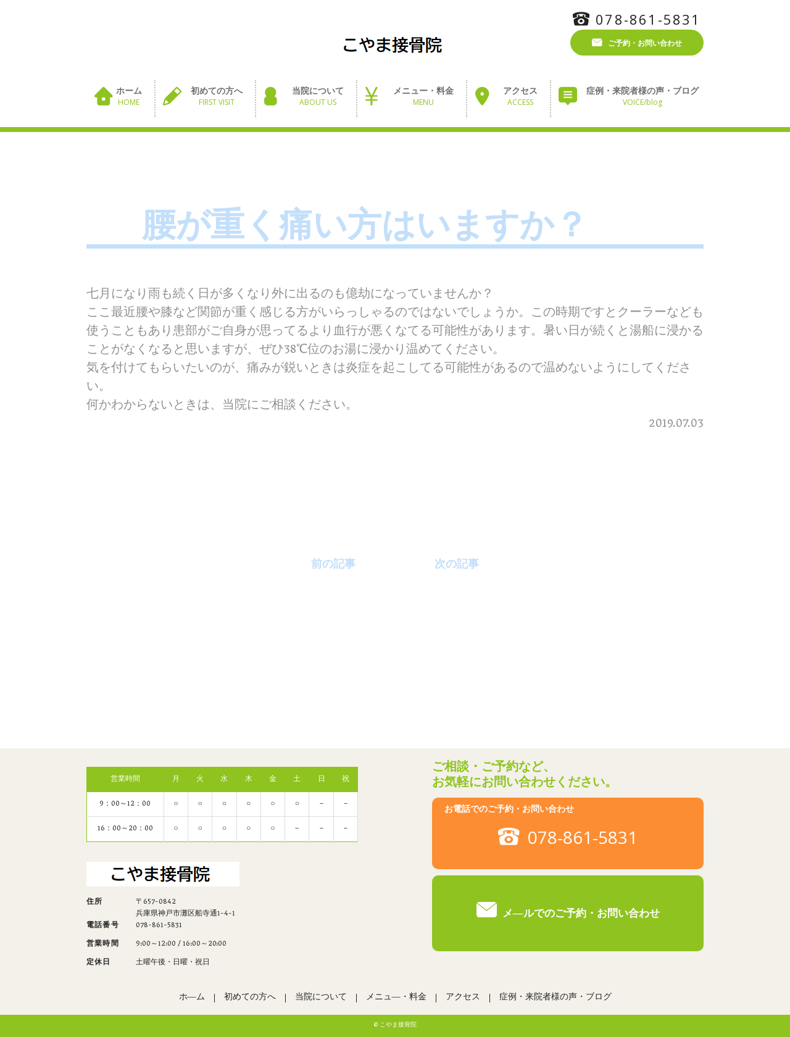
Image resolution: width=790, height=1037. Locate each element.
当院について (318, 97)
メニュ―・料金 (396, 997)
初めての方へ (217, 97)
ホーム (129, 97)
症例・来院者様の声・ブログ (642, 97)
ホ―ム (192, 997)
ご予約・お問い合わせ (645, 42)
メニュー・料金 (423, 97)
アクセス (520, 97)
